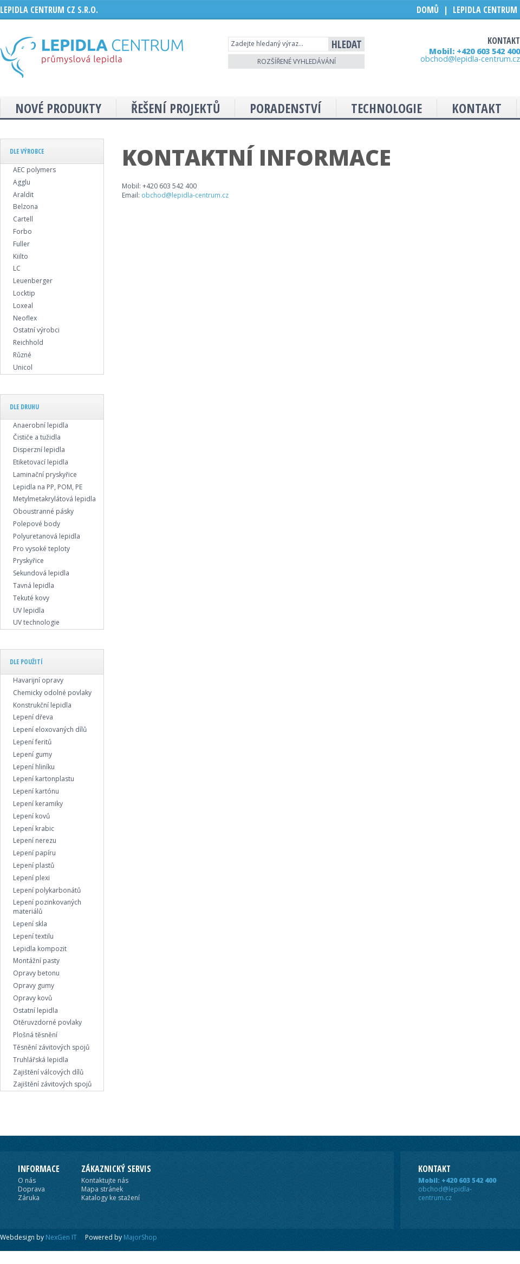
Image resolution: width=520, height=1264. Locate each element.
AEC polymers (34, 169)
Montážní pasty (36, 960)
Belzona (25, 206)
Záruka (29, 1197)
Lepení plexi (31, 877)
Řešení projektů (175, 108)
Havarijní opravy (38, 680)
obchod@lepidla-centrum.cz (470, 59)
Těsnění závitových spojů (51, 1047)
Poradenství (285, 108)
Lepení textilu (33, 936)
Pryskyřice (28, 560)
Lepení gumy (32, 754)
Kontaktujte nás (104, 1180)
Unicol (22, 367)
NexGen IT (61, 1237)
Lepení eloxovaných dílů (50, 729)
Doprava (31, 1189)
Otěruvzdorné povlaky (47, 1022)
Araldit (23, 194)
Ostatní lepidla (35, 1010)
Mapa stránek (102, 1189)
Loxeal (23, 305)
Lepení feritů (32, 741)
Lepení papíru (34, 852)
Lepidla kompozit (40, 948)
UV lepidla (28, 610)
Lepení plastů (33, 865)
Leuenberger (33, 280)
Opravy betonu (36, 973)
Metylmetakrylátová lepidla (54, 498)
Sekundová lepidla (41, 573)
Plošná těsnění (35, 1034)
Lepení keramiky (38, 803)
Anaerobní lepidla (40, 425)
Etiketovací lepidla (40, 462)
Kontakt (477, 108)
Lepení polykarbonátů (47, 890)
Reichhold (28, 342)
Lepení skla (30, 923)
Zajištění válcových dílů (48, 1072)
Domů (428, 10)
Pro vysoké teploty (41, 548)
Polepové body (36, 523)
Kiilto (20, 256)
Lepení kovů (31, 816)
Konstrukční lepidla (42, 705)
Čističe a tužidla (37, 437)
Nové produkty (58, 108)
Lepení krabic (33, 828)
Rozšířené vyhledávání (296, 61)
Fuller (21, 243)
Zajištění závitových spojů (52, 1084)
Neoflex (25, 318)
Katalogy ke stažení (110, 1197)
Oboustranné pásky (43, 511)
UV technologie (36, 622)
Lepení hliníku (34, 766)
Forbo (22, 231)
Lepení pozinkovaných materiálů (47, 907)
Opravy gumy (33, 985)
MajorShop (140, 1237)
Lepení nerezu (34, 840)
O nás (27, 1180)
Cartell (23, 219)
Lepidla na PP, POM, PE (47, 487)
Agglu (21, 182)
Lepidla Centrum (485, 10)
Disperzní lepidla (39, 449)
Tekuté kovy (31, 597)
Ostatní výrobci (36, 330)
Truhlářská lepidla (40, 1059)
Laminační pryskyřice (45, 474)
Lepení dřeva (33, 717)
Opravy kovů (32, 998)
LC (17, 268)
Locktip (24, 293)
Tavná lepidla (33, 585)
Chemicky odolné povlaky (52, 692)
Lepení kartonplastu (43, 778)
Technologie (386, 108)
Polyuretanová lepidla (46, 536)
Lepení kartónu (36, 791)
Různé (22, 354)
